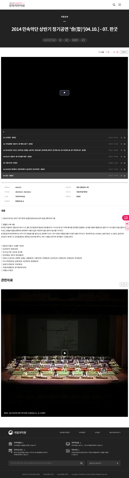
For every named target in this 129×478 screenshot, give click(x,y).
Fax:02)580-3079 (62, 474)
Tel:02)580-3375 (48, 474)
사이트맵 (97, 432)
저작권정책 (82, 432)
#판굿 (83, 40)
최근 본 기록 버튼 (127, 228)
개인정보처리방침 (64, 432)
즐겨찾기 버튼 (127, 223)
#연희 (66, 40)
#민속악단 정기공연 (49, 40)
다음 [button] (126, 284)
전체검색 (114, 5)
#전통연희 (75, 40)
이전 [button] (122, 284)
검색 (81, 463)
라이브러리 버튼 (125, 217)
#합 (60, 40)
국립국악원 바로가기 (115, 432)
